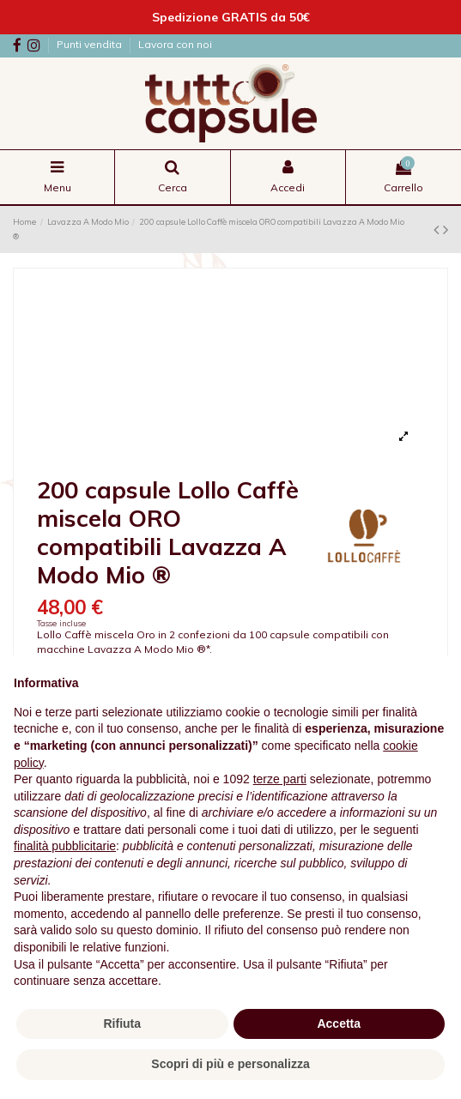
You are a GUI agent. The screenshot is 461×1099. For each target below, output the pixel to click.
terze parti (279, 779)
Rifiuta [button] (122, 1023)
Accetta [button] (339, 1023)
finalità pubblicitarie (65, 846)
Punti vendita (90, 44)
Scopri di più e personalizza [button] (230, 1064)
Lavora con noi (175, 44)
